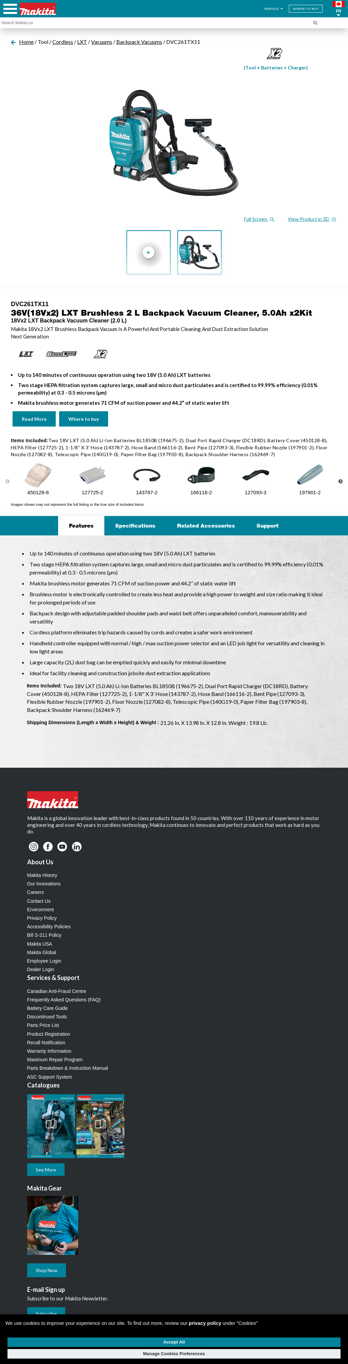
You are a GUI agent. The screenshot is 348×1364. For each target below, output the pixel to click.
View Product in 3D (312, 219)
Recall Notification (46, 1042)
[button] (339, 9)
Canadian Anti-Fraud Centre (56, 991)
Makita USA (39, 944)
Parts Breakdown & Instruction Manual (67, 1068)
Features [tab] (81, 525)
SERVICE (274, 9)
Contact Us (39, 901)
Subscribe (46, 1313)
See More (46, 1169)
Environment (40, 909)
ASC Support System (49, 1077)
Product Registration (48, 1034)
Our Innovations (44, 883)
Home (26, 41)
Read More (34, 419)
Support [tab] (268, 525)
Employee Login (44, 961)
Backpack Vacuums (139, 41)
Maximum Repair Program (55, 1059)
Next (340, 482)
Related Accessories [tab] (206, 525)
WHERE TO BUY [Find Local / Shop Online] (305, 9)
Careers (35, 892)
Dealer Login (40, 969)
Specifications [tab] (135, 525)
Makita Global (41, 952)
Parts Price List (43, 1025)
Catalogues (43, 1085)
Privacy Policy (42, 918)
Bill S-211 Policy (44, 935)
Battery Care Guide (47, 1008)
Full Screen (259, 219)
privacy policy (205, 1323)
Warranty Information (49, 1051)
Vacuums (101, 41)
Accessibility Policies (49, 926)
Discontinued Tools (47, 1016)
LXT (82, 41)
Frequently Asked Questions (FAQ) (64, 999)
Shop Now (46, 1270)
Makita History (42, 875)
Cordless (62, 41)
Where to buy (83, 419)
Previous (7, 482)
